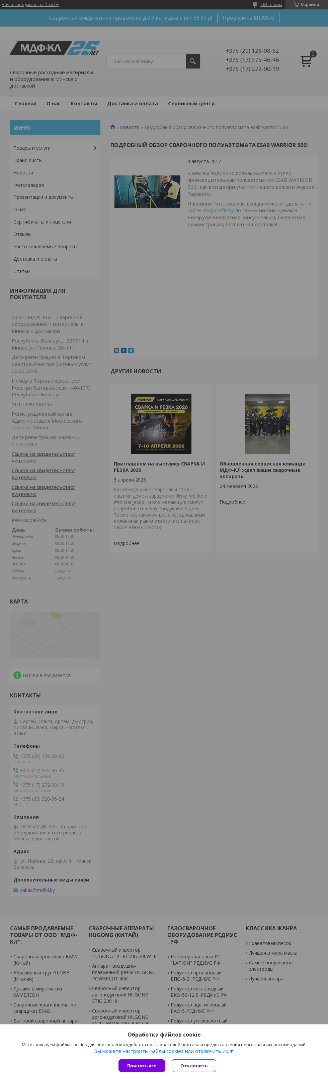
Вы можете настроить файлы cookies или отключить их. (161, 1051)
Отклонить (194, 1066)
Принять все (141, 1066)
